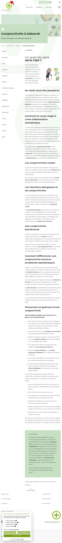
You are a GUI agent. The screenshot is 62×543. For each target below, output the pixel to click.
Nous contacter (46, 503)
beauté (4, 51)
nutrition (4, 94)
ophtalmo (18, 45)
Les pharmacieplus (6, 498)
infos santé (48, 7)
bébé (3, 63)
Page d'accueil (5, 494)
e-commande (45, 2)
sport (3, 137)
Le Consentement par (17, 539)
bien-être (5, 57)
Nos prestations (46, 494)
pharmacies (29, 7)
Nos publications (46, 498)
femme (4, 82)
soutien (4, 131)
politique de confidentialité (14, 529)
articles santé (10, 45)
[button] (58, 7)
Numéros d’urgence (7, 511)
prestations (39, 7)
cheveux (4, 70)
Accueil (3, 45)
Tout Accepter (17, 535)
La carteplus (4, 503)
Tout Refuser (24, 532)
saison (4, 118)
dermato (4, 76)
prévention (5, 112)
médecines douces (8, 88)
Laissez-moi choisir (10, 532)
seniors (4, 124)
